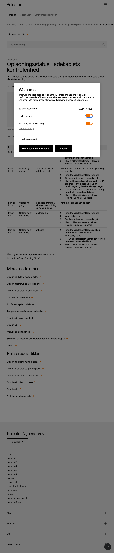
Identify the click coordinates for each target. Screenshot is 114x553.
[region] (57, 120)
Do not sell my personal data (36, 149)
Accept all (64, 149)
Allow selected (29, 139)
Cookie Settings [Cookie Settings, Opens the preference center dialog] (26, 128)
